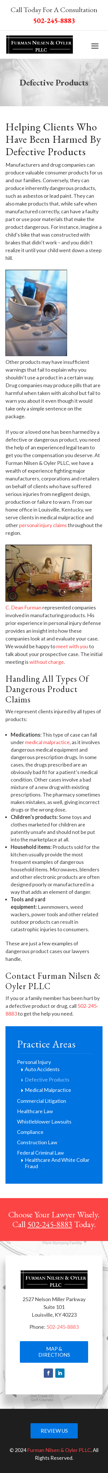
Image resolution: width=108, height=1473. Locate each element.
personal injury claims (43, 525)
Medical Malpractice (48, 1090)
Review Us (54, 1431)
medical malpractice (47, 742)
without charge (46, 662)
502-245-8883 (49, 1224)
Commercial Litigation (41, 1101)
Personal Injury (34, 1062)
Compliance (30, 1132)
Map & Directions (54, 1351)
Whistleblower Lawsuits (44, 1121)
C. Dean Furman (23, 607)
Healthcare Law (35, 1111)
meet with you (72, 646)
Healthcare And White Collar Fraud (57, 1163)
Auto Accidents (42, 1069)
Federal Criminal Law (40, 1152)
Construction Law (37, 1142)
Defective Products (47, 1079)
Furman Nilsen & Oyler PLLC (59, 1450)
